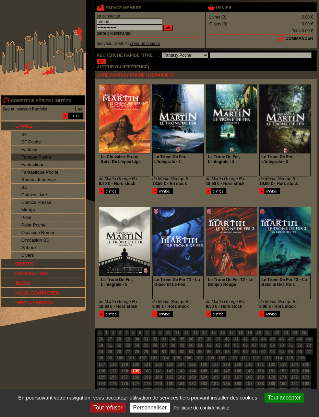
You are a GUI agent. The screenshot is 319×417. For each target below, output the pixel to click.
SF (24, 134)
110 (233, 358)
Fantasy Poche (36, 157)
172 (294, 377)
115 (289, 358)
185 (226, 383)
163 (192, 377)
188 (260, 383)
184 (215, 383)
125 (192, 364)
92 (263, 351)
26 (100, 339)
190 (283, 383)
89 (236, 351)
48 (299, 339)
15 (213, 332)
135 (306, 364)
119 (124, 364)
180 (169, 383)
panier (223, 7)
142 (169, 371)
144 (192, 371)
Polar (26, 217)
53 (128, 345)
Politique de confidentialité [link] (201, 407)
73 (308, 345)
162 (181, 377)
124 (181, 364)
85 (200, 351)
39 (218, 339)
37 (200, 339)
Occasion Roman (38, 232)
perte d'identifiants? (114, 33)
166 (226, 377)
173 (306, 377)
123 (169, 364)
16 (222, 332)
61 (200, 345)
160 (158, 377)
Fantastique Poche (39, 172)
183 (203, 383)
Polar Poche (33, 225)
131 (260, 364)
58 (173, 345)
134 (294, 364)
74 (100, 351)
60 (191, 345)
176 (124, 383)
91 (254, 351)
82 (173, 351)
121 (147, 364)
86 (209, 351)
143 (181, 371)
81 (164, 351)
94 (281, 351)
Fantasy (29, 149)
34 (173, 339)
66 (245, 345)
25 (304, 332)
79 (146, 351)
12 (186, 332)
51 (109, 345)
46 (281, 339)
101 (131, 358)
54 (136, 345)
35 (182, 339)
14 (204, 332)
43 (254, 339)
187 (249, 383)
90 (245, 351)
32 (155, 339)
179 (158, 383)
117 (101, 364)
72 (299, 345)
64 (227, 345)
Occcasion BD (35, 240)
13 (195, 332)
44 (263, 339)
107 (199, 358)
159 (147, 377)
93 (272, 351)
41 (236, 339)
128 (226, 364)
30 (136, 339)
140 (147, 371)
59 (182, 345)
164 (203, 377)
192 (306, 383)
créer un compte (145, 43)
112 (255, 358)
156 (113, 377)
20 (258, 332)
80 (155, 351)
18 (240, 332)
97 (308, 351)
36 (191, 339)
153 (294, 371)
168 (249, 377)
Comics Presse (36, 202)
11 (177, 332)
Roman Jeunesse (38, 179)
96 (299, 351)
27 (109, 339)
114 (278, 358)
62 (209, 345)
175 (113, 383)
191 (294, 383)
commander (299, 38)
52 (119, 345)
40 (227, 339)
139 (135, 371)
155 (101, 377)
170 (271, 377)
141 (158, 371)
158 (135, 377)
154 (306, 371)
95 (290, 351)
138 (124, 371)
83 (182, 351)
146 (215, 371)
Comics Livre (34, 194)
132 (271, 364)
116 (301, 358)
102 (142, 358)
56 (155, 345)
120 (135, 364)
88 (227, 351)
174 (101, 383)
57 (164, 345)
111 (244, 358)
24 (295, 332)
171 (283, 377)
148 (237, 371)
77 (128, 351)
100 (120, 358)
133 (283, 364)
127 (215, 364)
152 (283, 371)
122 (158, 364)
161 (169, 377)
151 (271, 371)
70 (281, 345)
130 (249, 364)
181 (181, 383)
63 (218, 345)
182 (192, 383)
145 (203, 371)
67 (254, 345)
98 (100, 358)
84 (191, 351)
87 (218, 351)
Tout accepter (284, 398)
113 (267, 358)
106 (188, 358)
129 (237, 364)
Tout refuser (107, 407)
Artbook (29, 247)
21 (267, 332)
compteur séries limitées (41, 101)
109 (221, 358)
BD (24, 187)
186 (237, 383)
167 (237, 377)
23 (286, 332)
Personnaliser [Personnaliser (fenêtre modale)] (150, 407)
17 (231, 332)
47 (290, 339)
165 (215, 377)
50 (100, 345)
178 (147, 383)
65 (236, 345)
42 (245, 339)
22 (276, 332)
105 (176, 358)
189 (271, 383)
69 (272, 345)
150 (260, 371)
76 (119, 351)
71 (290, 345)
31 (146, 339)
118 (113, 364)
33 (164, 339)
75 (109, 351)
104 (165, 358)
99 (109, 358)
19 (249, 332)
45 (272, 339)
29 (128, 339)
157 (124, 377)
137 (113, 371)
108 (210, 358)
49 (308, 339)
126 (203, 364)
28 (119, 339)
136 (101, 371)
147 (226, 371)
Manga (28, 209)
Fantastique (33, 164)
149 (249, 371)
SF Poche (31, 141)
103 (154, 358)
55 (146, 345)
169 (260, 377)
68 (263, 345)
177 (135, 383)
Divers (27, 255)
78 (136, 351)
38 (209, 339)
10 (168, 332)
